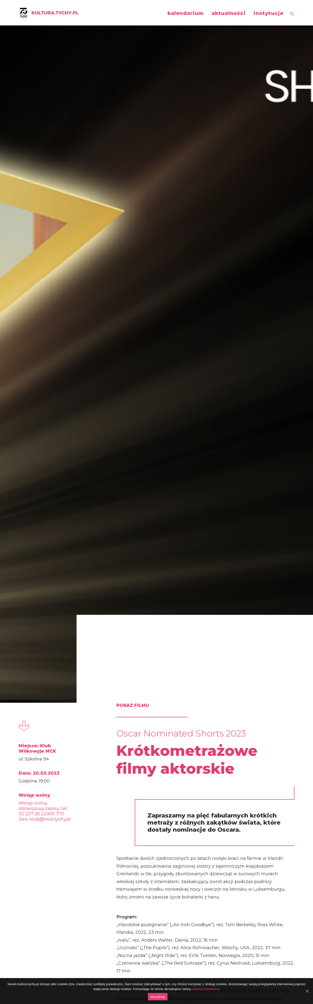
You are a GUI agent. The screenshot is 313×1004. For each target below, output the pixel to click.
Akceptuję (157, 997)
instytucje (268, 13)
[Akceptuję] (306, 991)
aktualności (229, 13)
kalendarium (185, 13)
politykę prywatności (205, 989)
